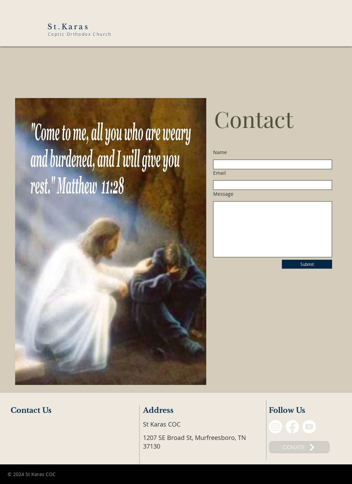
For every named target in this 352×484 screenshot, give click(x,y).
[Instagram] (275, 426)
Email (219, 173)
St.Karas (68, 26)
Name (220, 152)
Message (223, 194)
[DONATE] (299, 447)
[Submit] (307, 264)
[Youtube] (309, 426)
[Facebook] (292, 426)
